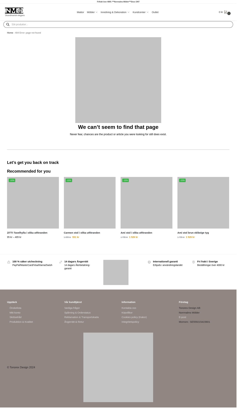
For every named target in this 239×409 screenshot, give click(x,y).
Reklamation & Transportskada (81, 317)
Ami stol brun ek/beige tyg (193, 232)
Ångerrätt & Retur (74, 321)
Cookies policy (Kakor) (134, 317)
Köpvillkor (127, 312)
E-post (182, 317)
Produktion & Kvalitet (21, 321)
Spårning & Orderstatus (77, 312)
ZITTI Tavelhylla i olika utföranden (27, 232)
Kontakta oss (129, 307)
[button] (225, 12)
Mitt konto (15, 312)
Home (10, 33)
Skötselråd (15, 317)
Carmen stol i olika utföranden (82, 232)
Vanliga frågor (72, 307)
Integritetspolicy (130, 321)
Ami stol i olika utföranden (136, 232)
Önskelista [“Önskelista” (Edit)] (15, 307)
